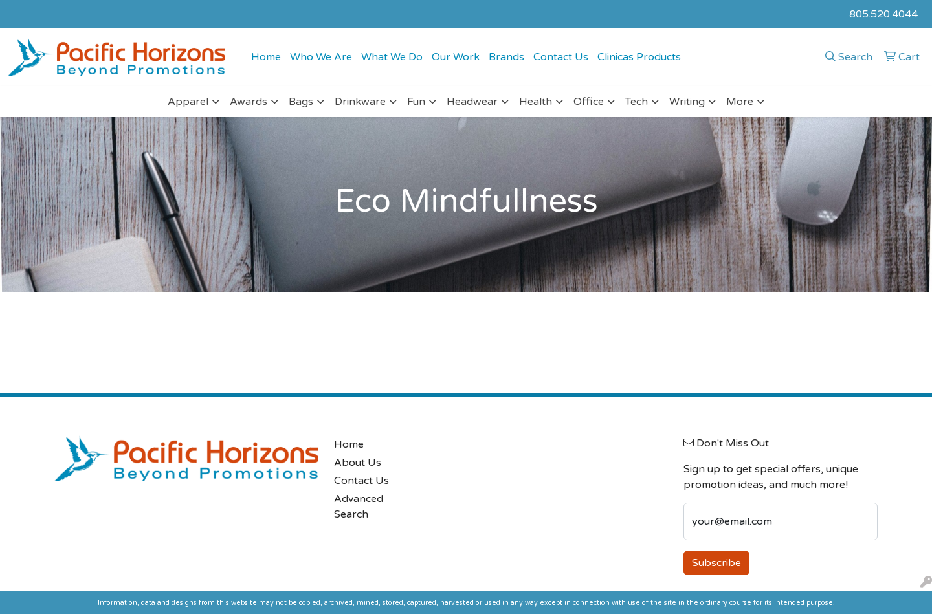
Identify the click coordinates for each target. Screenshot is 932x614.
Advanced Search (358, 506)
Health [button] (535, 101)
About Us (357, 462)
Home (266, 56)
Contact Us (560, 56)
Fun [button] (416, 101)
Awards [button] (248, 101)
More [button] (739, 101)
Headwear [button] (472, 101)
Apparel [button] (188, 101)
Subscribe (716, 562)
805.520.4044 (883, 14)
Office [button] (588, 101)
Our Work (456, 56)
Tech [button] (636, 101)
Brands (506, 56)
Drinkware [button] (360, 101)
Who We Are (321, 56)
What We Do (392, 56)
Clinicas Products (639, 56)
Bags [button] (301, 101)
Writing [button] (687, 101)
